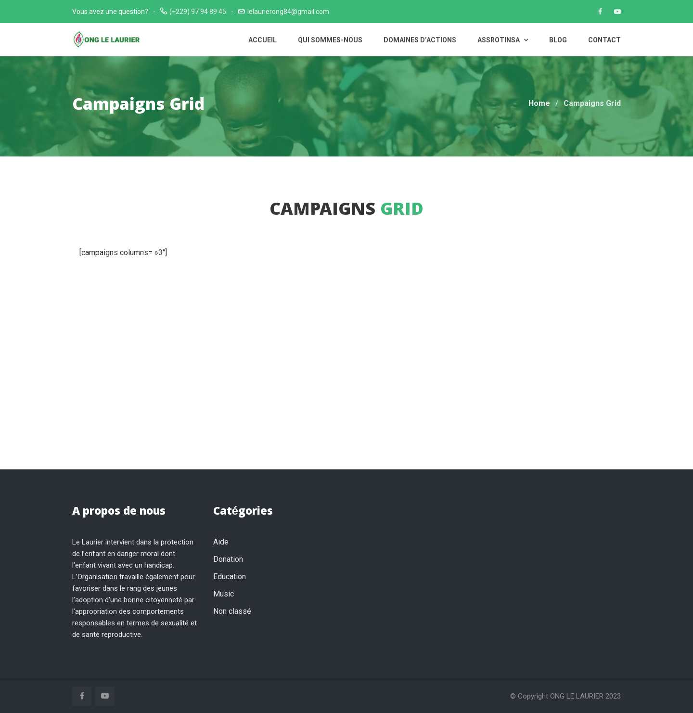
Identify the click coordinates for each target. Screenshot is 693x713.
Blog (558, 40)
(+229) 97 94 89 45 (197, 11)
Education (229, 576)
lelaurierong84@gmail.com (288, 11)
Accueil (262, 40)
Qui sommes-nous (330, 40)
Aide (221, 541)
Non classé (232, 611)
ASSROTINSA (502, 40)
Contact (604, 40)
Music (223, 593)
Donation (228, 559)
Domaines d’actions (420, 40)
